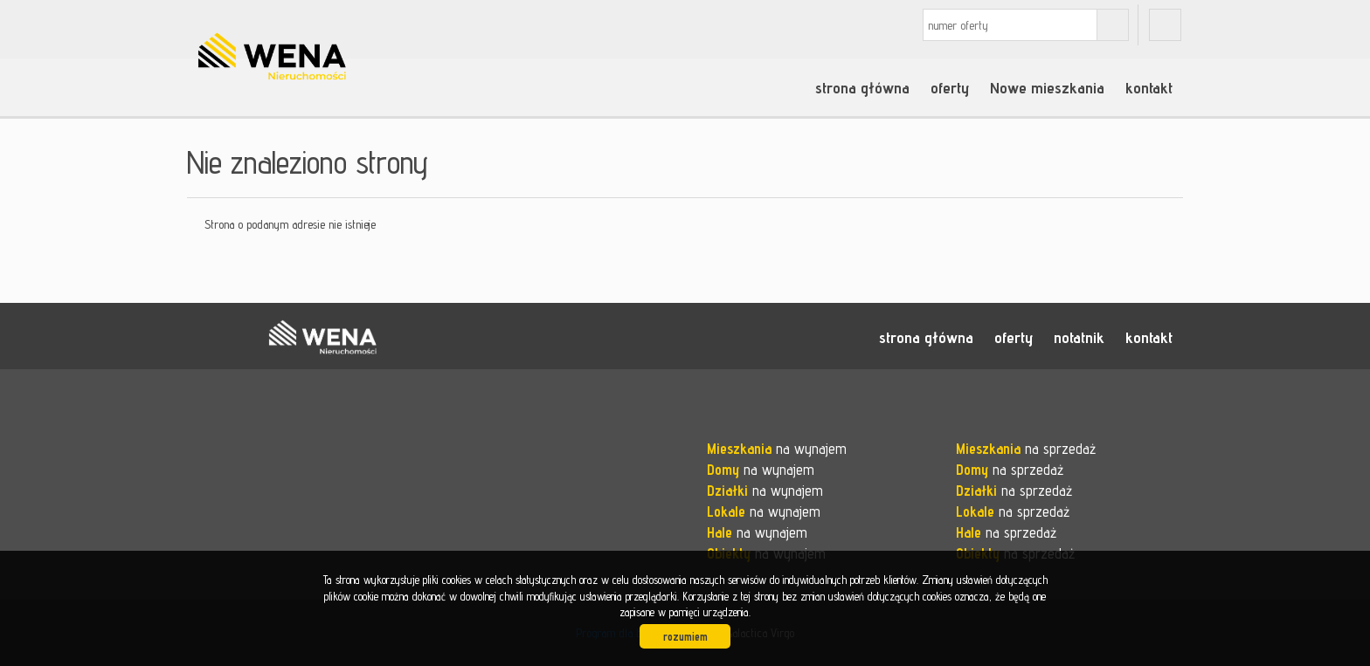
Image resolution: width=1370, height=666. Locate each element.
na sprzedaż (1026, 448)
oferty (950, 87)
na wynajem (777, 448)
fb (1165, 25)
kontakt (1149, 87)
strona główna (862, 87)
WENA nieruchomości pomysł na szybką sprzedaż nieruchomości (322, 337)
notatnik (1079, 337)
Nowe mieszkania (1047, 87)
